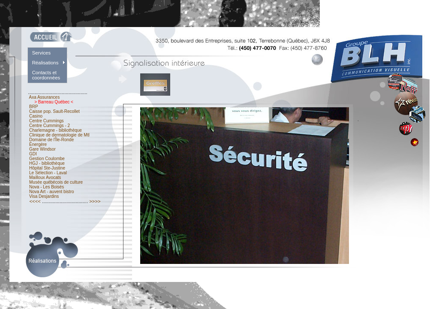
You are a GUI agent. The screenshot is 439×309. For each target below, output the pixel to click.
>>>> (95, 201)
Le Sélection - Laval (48, 172)
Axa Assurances (44, 97)
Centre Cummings (46, 120)
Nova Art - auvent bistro (51, 191)
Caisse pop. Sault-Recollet (54, 111)
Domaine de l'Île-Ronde (51, 139)
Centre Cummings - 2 (49, 125)
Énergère (38, 144)
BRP (33, 106)
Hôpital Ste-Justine (47, 168)
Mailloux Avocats (45, 177)
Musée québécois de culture (56, 182)
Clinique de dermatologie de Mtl (59, 135)
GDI (33, 153)
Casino (36, 116)
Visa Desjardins (44, 196)
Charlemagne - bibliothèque (55, 130)
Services (41, 52)
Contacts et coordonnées (46, 75)
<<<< (35, 201)
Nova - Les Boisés (46, 187)
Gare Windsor (42, 149)
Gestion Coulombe (47, 158)
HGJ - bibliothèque (47, 163)
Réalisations (45, 62)
